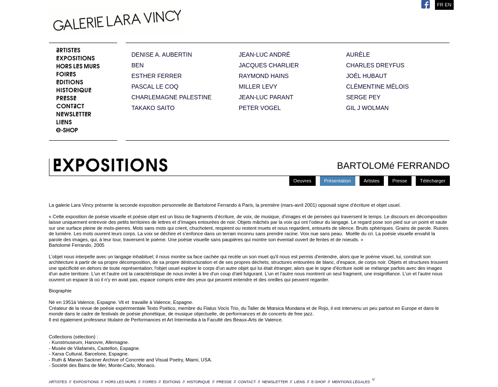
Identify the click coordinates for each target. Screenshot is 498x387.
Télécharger (433, 180)
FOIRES (150, 382)
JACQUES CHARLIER (269, 65)
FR (440, 4)
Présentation (337, 180)
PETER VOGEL (260, 108)
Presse (399, 180)
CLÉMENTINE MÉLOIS (377, 87)
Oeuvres (302, 180)
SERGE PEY (363, 97)
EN (448, 4)
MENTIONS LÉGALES (351, 382)
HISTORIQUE (198, 382)
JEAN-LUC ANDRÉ (265, 55)
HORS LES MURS (120, 382)
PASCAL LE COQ (155, 87)
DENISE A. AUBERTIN (162, 55)
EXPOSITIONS (86, 382)
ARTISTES (58, 382)
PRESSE (224, 382)
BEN (138, 65)
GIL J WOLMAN (367, 108)
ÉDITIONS (172, 382)
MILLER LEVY (258, 87)
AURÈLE (358, 55)
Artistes (372, 180)
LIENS (299, 382)
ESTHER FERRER (157, 76)
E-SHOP (318, 382)
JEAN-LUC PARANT (266, 97)
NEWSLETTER (275, 382)
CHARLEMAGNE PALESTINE (172, 97)
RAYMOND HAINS (264, 76)
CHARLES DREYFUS (375, 65)
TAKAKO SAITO (153, 108)
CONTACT (247, 382)
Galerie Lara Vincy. (160, 21)
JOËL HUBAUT (366, 76)
